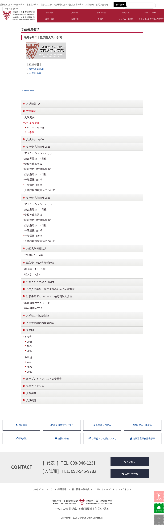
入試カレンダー (35, 140)
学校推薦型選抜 (33, 165)
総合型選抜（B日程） (36, 175)
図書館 (100, 19)
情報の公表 (62, 445)
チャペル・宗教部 (126, 19)
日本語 (120, 5)
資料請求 (31, 398)
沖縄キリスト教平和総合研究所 (151, 19)
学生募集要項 (37, 69)
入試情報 (74, 12)
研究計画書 (35, 73)
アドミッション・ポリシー (39, 154)
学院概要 (49, 12)
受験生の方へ (6, 4)
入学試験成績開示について (39, 191)
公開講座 (21, 431)
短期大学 (125, 12)
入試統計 (31, 406)
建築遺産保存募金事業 (142, 445)
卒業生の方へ (32, 4)
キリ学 (28, 341)
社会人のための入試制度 (40, 285)
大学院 (30, 133)
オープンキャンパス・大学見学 (44, 384)
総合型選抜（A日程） (36, 159)
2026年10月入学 (33, 258)
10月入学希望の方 (36, 251)
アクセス (129, 468)
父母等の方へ (61, 4)
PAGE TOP (27, 90)
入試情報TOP (34, 103)
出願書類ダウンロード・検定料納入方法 (49, 300)
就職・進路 (49, 19)
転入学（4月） (32, 277)
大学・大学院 (100, 12)
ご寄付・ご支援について (102, 445)
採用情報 (90, 4)
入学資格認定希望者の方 (40, 327)
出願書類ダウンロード (37, 306)
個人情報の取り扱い (82, 495)
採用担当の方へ (76, 4)
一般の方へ (19, 4)
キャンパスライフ (151, 12)
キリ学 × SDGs (102, 431)
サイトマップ (103, 495)
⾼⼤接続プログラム (62, 431)
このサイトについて (45, 495)
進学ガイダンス (35, 391)
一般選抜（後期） (34, 186)
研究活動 (21, 445)
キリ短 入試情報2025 (38, 199)
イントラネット (121, 495)
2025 (30, 346)
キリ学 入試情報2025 (38, 147)
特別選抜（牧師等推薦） (38, 170)
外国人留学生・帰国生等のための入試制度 (50, 292)
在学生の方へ (47, 4)
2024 (30, 350)
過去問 (30, 334)
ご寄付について (11, 9)
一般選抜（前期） (34, 181)
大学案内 (31, 111)
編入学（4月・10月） (36, 272)
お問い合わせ (102, 4)
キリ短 (28, 362)
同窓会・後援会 (142, 431)
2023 (30, 355)
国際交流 (74, 19)
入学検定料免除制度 (37, 319)
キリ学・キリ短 (36, 128)
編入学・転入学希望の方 (40, 265)
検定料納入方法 (33, 312)
